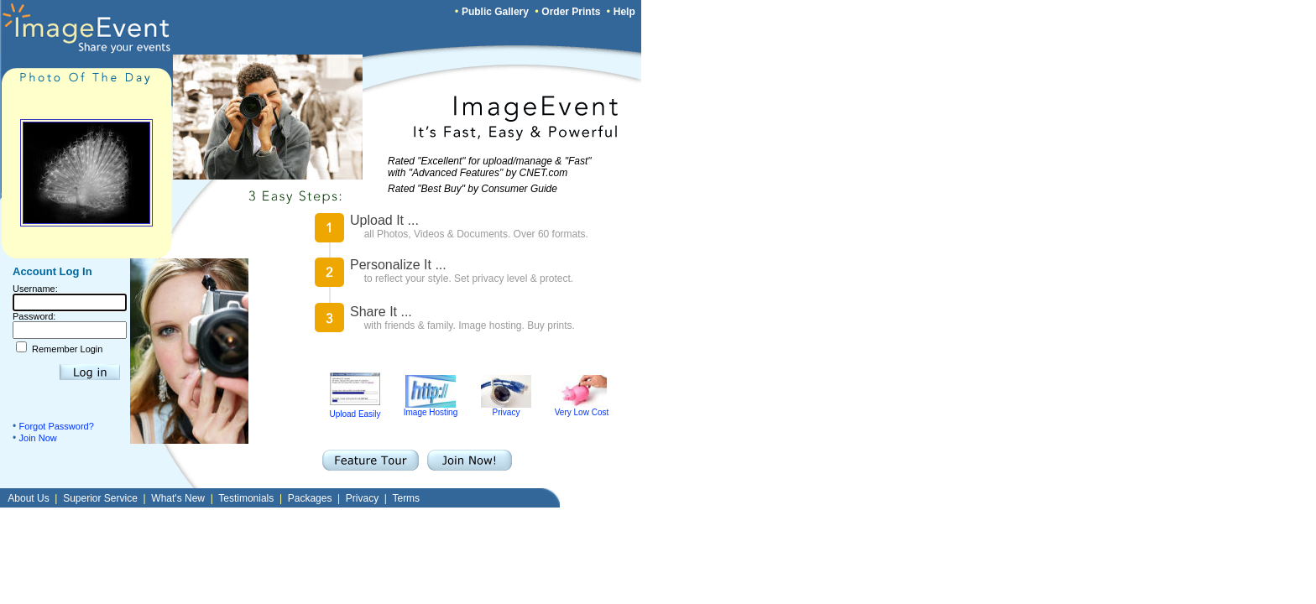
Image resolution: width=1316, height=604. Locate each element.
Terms (406, 498)
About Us (28, 498)
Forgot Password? (56, 426)
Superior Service (100, 498)
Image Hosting (430, 408)
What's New (178, 498)
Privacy (506, 408)
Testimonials (246, 498)
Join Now (38, 438)
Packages (310, 498)
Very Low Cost (581, 408)
